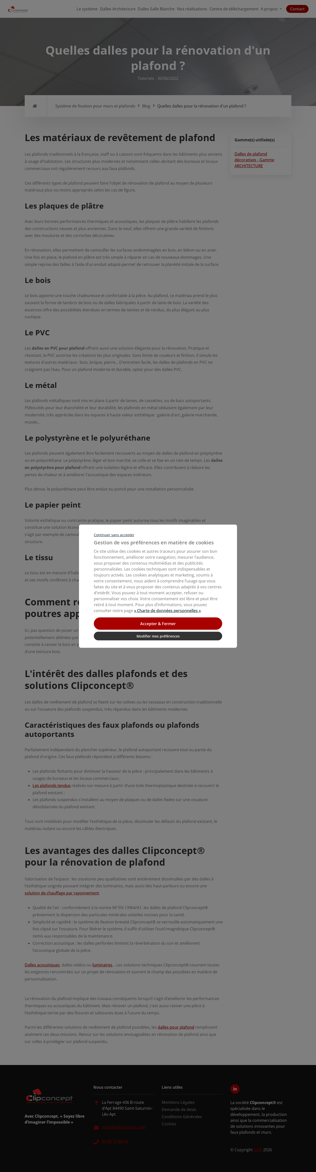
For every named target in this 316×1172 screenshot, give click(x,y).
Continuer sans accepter (114, 534)
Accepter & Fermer (158, 623)
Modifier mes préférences (158, 636)
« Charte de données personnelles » (167, 610)
